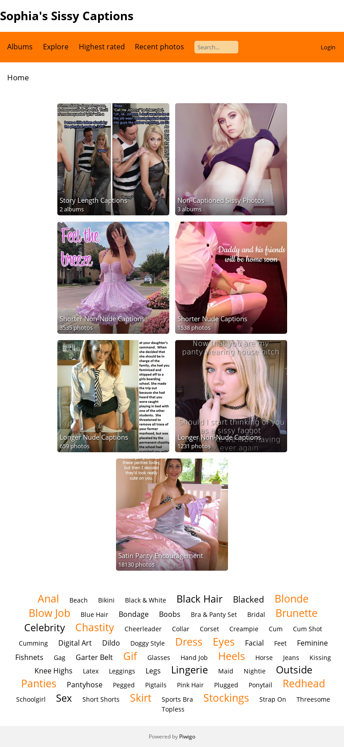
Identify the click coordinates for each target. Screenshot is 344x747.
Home (18, 77)
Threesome (313, 699)
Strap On (272, 699)
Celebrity (44, 627)
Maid (225, 671)
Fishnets (29, 657)
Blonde (292, 598)
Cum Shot (307, 629)
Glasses (158, 657)
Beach (78, 600)
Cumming (33, 643)
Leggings (122, 671)
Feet (280, 643)
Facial (254, 643)
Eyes (224, 641)
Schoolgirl (31, 699)
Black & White (145, 600)
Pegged (124, 685)
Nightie (255, 671)
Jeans (291, 657)
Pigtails (156, 685)
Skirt (140, 697)
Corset (209, 629)
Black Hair (199, 598)
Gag (59, 657)
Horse (264, 657)
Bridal (256, 614)
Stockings (226, 697)
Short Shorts (101, 699)
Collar (180, 629)
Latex (91, 671)
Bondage (134, 614)
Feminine (312, 643)
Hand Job (194, 657)
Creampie (243, 629)
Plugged (226, 685)
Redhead (304, 683)
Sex (64, 697)
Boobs (170, 614)
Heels (231, 656)
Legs (153, 671)
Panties (38, 683)
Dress (188, 641)
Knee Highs (53, 671)
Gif (130, 656)
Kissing (320, 657)
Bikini (106, 600)
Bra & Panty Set (214, 614)
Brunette (296, 613)
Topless (173, 709)
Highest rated (102, 47)
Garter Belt (94, 657)
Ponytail (260, 685)
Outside (294, 669)
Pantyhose (85, 685)
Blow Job (49, 613)
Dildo (111, 643)
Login (328, 47)
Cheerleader (143, 629)
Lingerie (189, 669)
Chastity (94, 627)
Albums (20, 47)
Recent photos (159, 47)
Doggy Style (147, 643)
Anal (48, 598)
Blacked (248, 599)
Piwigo (187, 736)
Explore (56, 47)
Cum (276, 629)
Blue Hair (94, 614)
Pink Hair (190, 685)
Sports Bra (177, 699)
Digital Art (75, 643)
